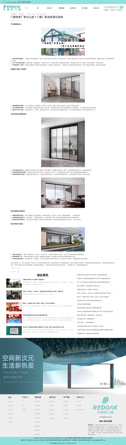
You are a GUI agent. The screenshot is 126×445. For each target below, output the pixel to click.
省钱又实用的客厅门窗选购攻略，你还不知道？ (90, 315)
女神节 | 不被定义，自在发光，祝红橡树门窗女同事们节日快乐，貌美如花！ (43, 291)
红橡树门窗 (14, 14)
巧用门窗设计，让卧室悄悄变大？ (86, 323)
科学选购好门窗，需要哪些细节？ (86, 319)
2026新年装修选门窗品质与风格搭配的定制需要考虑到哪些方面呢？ (95, 330)
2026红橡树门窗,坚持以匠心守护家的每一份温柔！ (90, 326)
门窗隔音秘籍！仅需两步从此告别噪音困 (88, 334)
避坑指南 (21, 14)
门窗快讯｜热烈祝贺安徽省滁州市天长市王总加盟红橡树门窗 (93, 279)
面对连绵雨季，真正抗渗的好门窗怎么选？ (88, 286)
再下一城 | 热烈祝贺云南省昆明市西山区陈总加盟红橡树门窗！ (94, 282)
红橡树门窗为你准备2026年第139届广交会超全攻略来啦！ (92, 275)
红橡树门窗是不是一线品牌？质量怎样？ (34, 279)
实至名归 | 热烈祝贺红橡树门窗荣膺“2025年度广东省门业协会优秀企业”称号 (43, 327)
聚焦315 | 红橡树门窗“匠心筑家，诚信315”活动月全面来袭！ (39, 303)
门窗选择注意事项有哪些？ (84, 304)
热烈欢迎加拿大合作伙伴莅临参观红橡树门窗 (89, 301)
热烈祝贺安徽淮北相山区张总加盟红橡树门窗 (35, 315)
